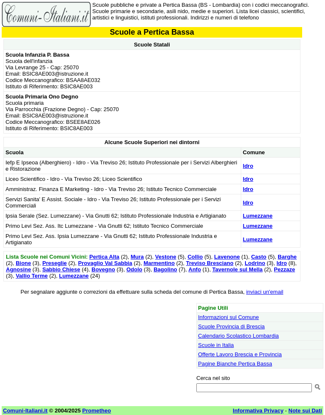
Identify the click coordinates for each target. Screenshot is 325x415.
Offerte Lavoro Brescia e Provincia (240, 354)
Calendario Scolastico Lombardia (238, 336)
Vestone (165, 257)
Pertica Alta (104, 257)
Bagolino (165, 269)
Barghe (287, 257)
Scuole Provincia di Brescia (231, 326)
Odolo (135, 269)
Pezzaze (284, 269)
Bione (23, 263)
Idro (248, 166)
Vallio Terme (32, 276)
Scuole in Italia (216, 345)
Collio (195, 257)
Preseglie (54, 263)
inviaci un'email (265, 292)
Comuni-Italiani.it (25, 410)
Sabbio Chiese (61, 269)
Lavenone (227, 257)
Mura (137, 257)
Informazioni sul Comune (228, 317)
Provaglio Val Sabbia (105, 263)
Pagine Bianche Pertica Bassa (235, 363)
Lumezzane (258, 216)
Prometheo (96, 410)
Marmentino (159, 263)
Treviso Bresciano (210, 263)
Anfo (194, 269)
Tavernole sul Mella (237, 269)
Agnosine (18, 269)
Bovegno (103, 269)
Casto (258, 257)
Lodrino (255, 263)
